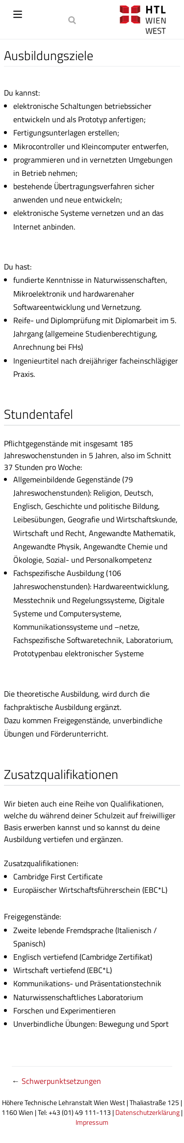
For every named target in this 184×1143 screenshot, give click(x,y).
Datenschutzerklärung (147, 1112)
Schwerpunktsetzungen (61, 1081)
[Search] (73, 20)
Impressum (92, 1122)
